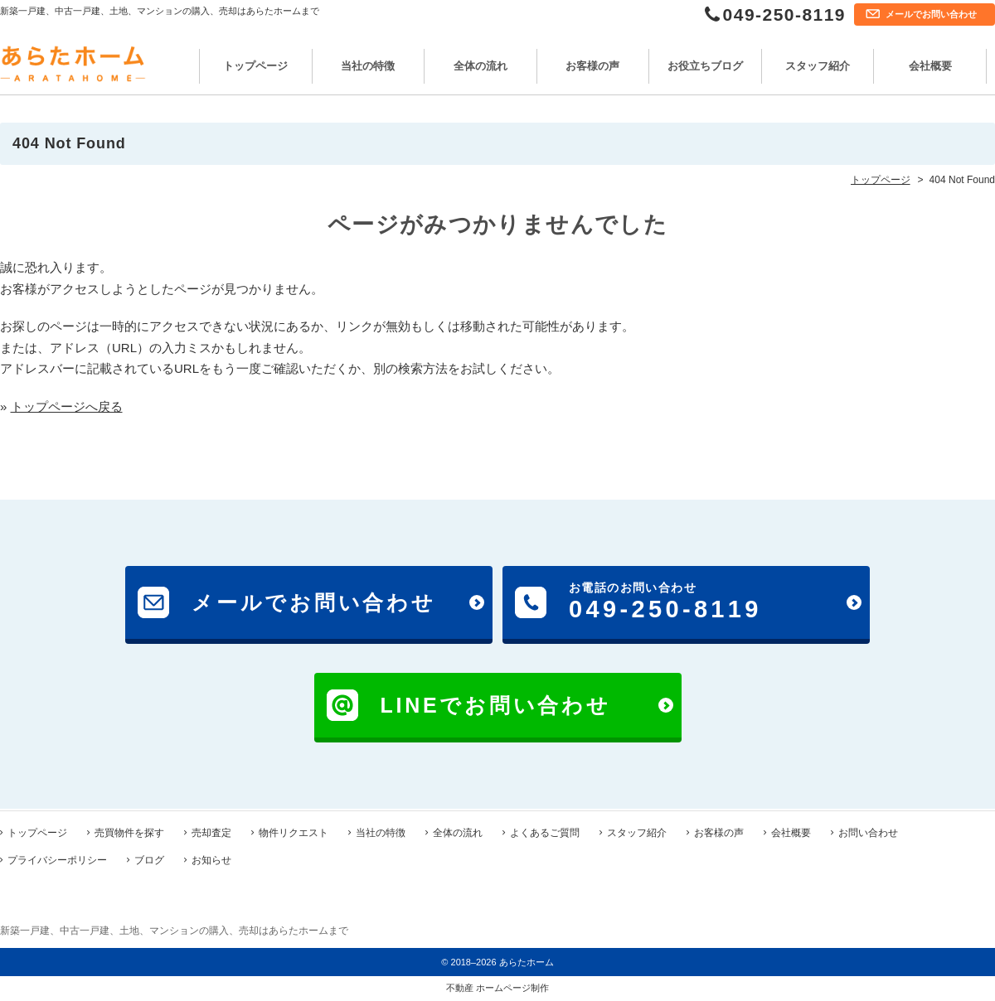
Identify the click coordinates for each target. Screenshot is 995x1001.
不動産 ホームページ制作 (497, 986)
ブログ (149, 858)
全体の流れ (480, 66)
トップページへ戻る (67, 406)
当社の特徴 (368, 66)
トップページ (255, 66)
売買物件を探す (129, 831)
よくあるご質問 (545, 831)
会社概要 (930, 66)
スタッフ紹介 (817, 66)
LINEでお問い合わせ (496, 705)
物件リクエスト (293, 831)
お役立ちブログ (705, 66)
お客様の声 (592, 66)
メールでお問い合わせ (931, 14)
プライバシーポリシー (57, 858)
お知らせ (211, 858)
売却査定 (211, 831)
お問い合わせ (868, 831)
